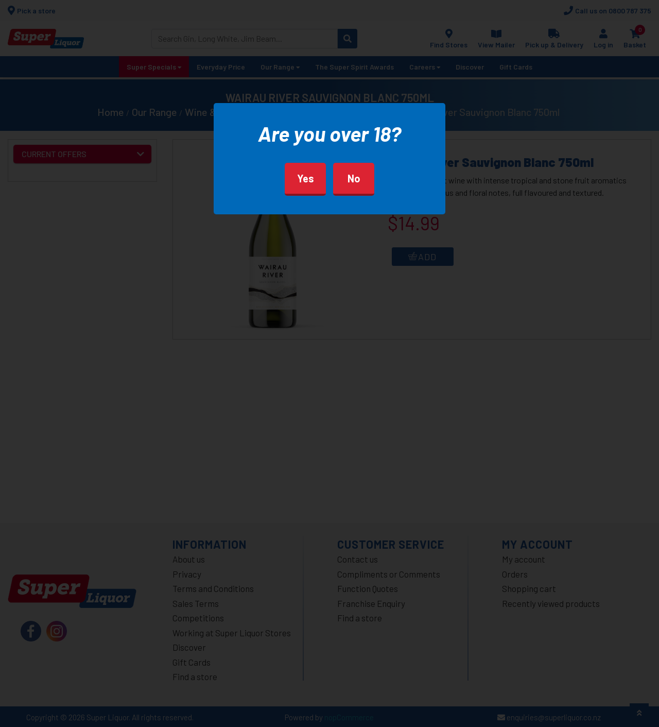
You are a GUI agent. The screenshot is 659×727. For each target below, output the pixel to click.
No (354, 178)
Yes (305, 178)
